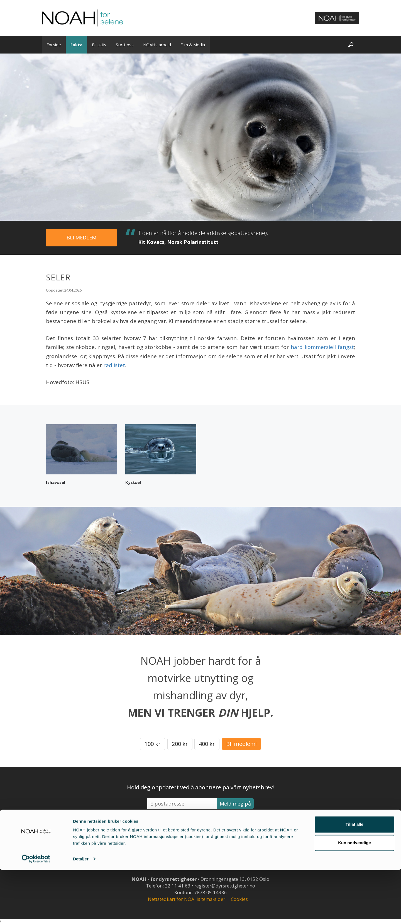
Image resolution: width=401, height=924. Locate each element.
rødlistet (114, 365)
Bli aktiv (99, 44)
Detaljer (81, 913)
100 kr (153, 744)
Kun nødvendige (354, 896)
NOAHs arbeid (157, 44)
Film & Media (192, 44)
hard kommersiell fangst (322, 347)
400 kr (207, 744)
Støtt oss (125, 44)
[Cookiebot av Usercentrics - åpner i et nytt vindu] (36, 913)
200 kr (180, 744)
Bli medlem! (241, 744)
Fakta (76, 44)
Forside (54, 44)
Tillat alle (354, 878)
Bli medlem (81, 237)
